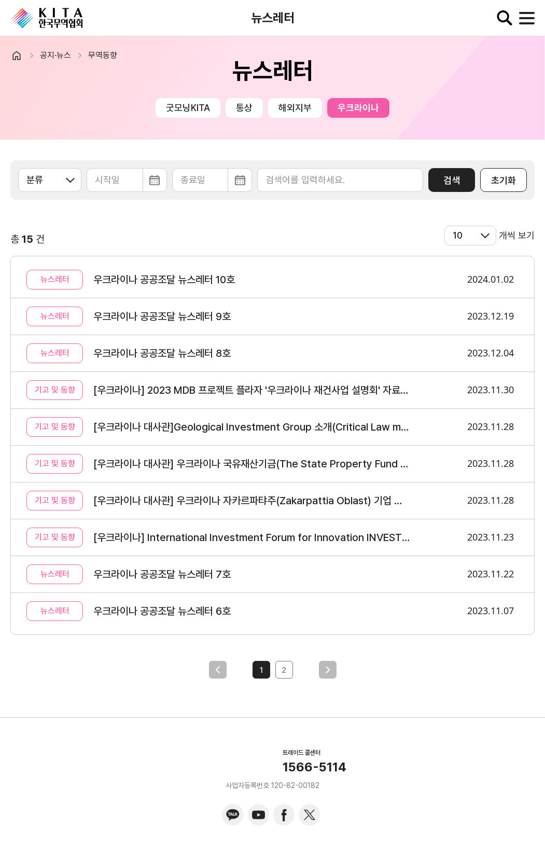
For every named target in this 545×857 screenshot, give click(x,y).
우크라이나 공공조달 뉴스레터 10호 (164, 279)
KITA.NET (46, 18)
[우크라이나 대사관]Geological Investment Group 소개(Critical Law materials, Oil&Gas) (251, 427)
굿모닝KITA (188, 107)
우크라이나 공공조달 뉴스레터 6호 (162, 611)
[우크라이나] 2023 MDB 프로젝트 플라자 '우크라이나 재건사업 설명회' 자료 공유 (251, 390)
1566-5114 (314, 767)
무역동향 (102, 55)
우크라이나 (358, 107)
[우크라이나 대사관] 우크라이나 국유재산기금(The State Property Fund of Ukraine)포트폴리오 (251, 464)
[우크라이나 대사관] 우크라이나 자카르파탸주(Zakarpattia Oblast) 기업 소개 (251, 500)
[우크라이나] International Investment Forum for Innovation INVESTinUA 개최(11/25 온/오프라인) (251, 537)
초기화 (503, 180)
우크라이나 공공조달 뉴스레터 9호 (162, 316)
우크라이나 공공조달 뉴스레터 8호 (162, 353)
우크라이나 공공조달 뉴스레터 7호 (162, 574)
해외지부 (295, 107)
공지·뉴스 (55, 55)
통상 (244, 107)
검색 (451, 180)
